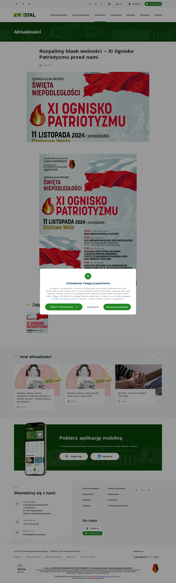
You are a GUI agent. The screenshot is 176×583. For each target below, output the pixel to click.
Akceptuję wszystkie (117, 307)
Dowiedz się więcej (60, 297)
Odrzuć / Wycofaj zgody (64, 305)
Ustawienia (93, 307)
